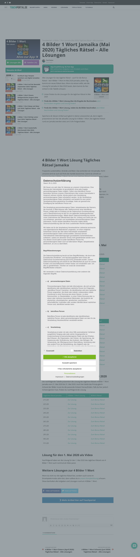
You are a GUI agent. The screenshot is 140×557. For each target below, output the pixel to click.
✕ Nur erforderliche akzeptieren (70, 369)
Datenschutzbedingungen (75, 377)
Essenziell (48, 350)
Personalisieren (69, 373)
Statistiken (76, 350)
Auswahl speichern (69, 363)
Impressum (59, 377)
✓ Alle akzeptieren (70, 357)
